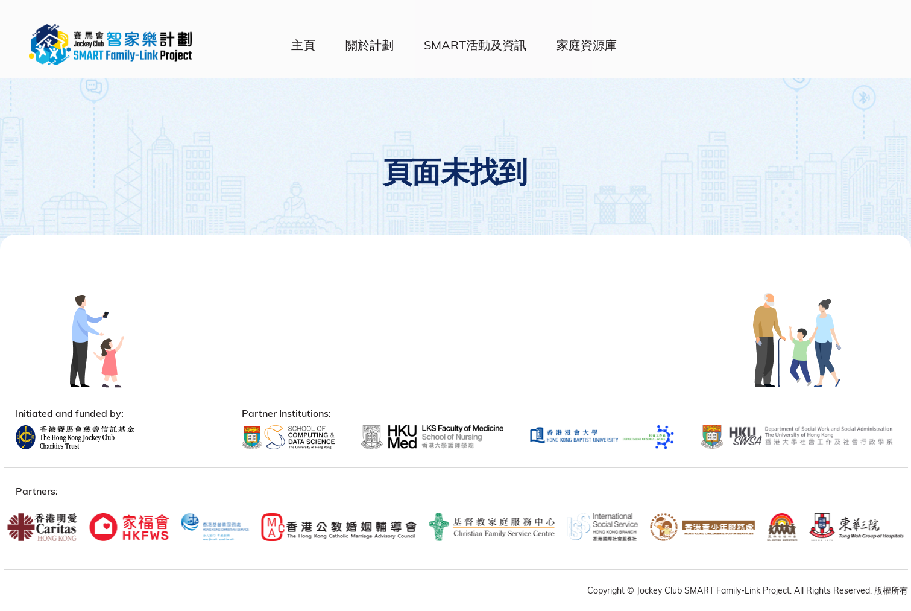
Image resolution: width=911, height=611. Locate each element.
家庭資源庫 (586, 44)
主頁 (303, 44)
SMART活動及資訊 (475, 44)
